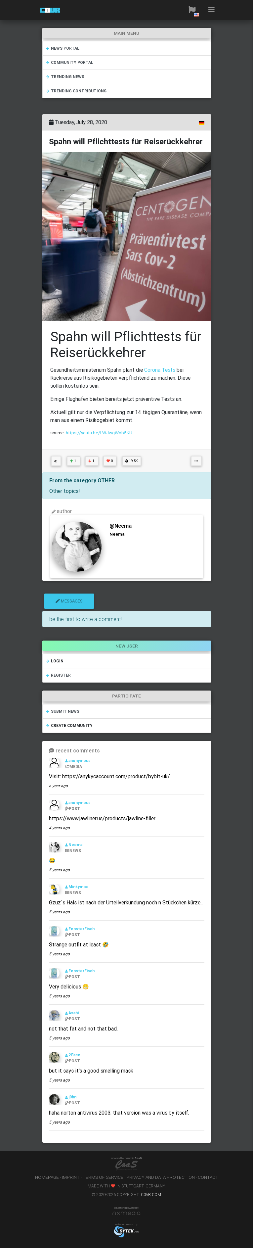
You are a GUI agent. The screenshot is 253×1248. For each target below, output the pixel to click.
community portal (69, 62)
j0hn (70, 1096)
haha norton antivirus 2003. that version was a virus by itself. (119, 1112)
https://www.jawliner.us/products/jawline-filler (102, 818)
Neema (73, 844)
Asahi (72, 1012)
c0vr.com (151, 1194)
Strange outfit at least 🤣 (79, 944)
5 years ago (59, 869)
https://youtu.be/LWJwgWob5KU (99, 433)
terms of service (103, 1177)
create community (69, 725)
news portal (62, 48)
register (58, 675)
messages (69, 601)
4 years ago (59, 827)
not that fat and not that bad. (83, 1028)
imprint (71, 1177)
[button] (192, 10)
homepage (47, 1177)
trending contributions (75, 90)
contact (208, 1177)
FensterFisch (80, 928)
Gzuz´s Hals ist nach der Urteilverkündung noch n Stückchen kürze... (126, 902)
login (54, 660)
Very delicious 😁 (69, 986)
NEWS (73, 850)
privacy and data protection (160, 1177)
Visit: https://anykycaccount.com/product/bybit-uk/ (109, 776)
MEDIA (73, 766)
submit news (62, 711)
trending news (64, 76)
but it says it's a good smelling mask (91, 1070)
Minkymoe (77, 886)
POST (72, 808)
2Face (72, 1054)
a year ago (58, 785)
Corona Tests (160, 369)
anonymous (78, 760)
